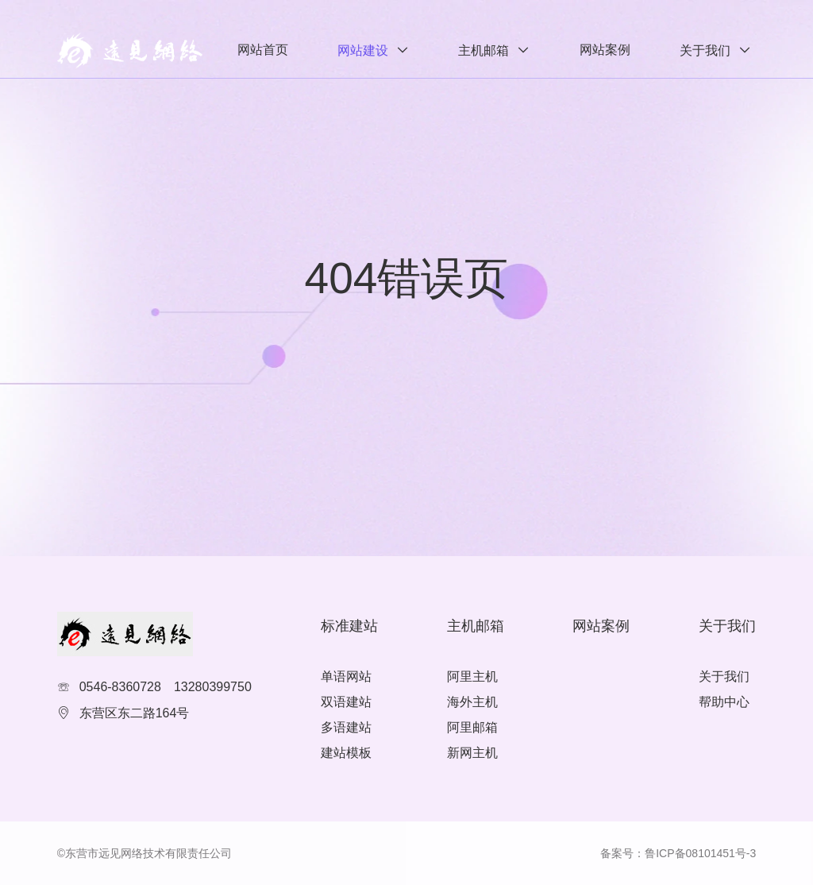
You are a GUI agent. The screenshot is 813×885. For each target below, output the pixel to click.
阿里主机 (472, 676)
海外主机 (472, 702)
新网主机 (472, 752)
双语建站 (346, 702)
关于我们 (705, 50)
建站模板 (346, 752)
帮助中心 (724, 702)
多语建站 (346, 727)
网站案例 (605, 49)
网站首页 (262, 49)
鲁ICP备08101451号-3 (700, 853)
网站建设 (362, 50)
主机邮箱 (483, 50)
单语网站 (346, 676)
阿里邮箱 (472, 727)
